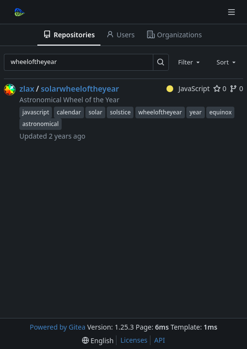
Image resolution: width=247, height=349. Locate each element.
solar (95, 112)
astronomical (40, 124)
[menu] (98, 340)
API (159, 340)
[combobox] (189, 62)
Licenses (134, 340)
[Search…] (161, 62)
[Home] (18, 12)
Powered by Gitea (57, 327)
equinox (220, 112)
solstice (120, 112)
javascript (35, 112)
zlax (26, 89)
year (195, 112)
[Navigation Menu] (232, 12)
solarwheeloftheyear (80, 89)
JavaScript (188, 88)
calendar (69, 112)
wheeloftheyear (160, 112)
